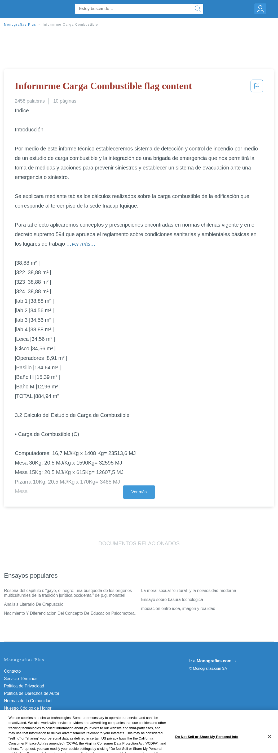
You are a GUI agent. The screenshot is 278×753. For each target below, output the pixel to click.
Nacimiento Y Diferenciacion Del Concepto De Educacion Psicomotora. (70, 613)
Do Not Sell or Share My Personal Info (39, 715)
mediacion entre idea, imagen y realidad (178, 608)
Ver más (139, 492)
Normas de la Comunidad (27, 701)
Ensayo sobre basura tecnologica (172, 599)
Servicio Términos (20, 678)
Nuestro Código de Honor (27, 708)
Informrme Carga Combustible (70, 24)
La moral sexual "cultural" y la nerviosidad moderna (188, 590)
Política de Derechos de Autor (31, 693)
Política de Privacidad (24, 686)
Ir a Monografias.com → (213, 661)
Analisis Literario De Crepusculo (33, 604)
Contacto (12, 671)
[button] (256, 87)
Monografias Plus (20, 24)
